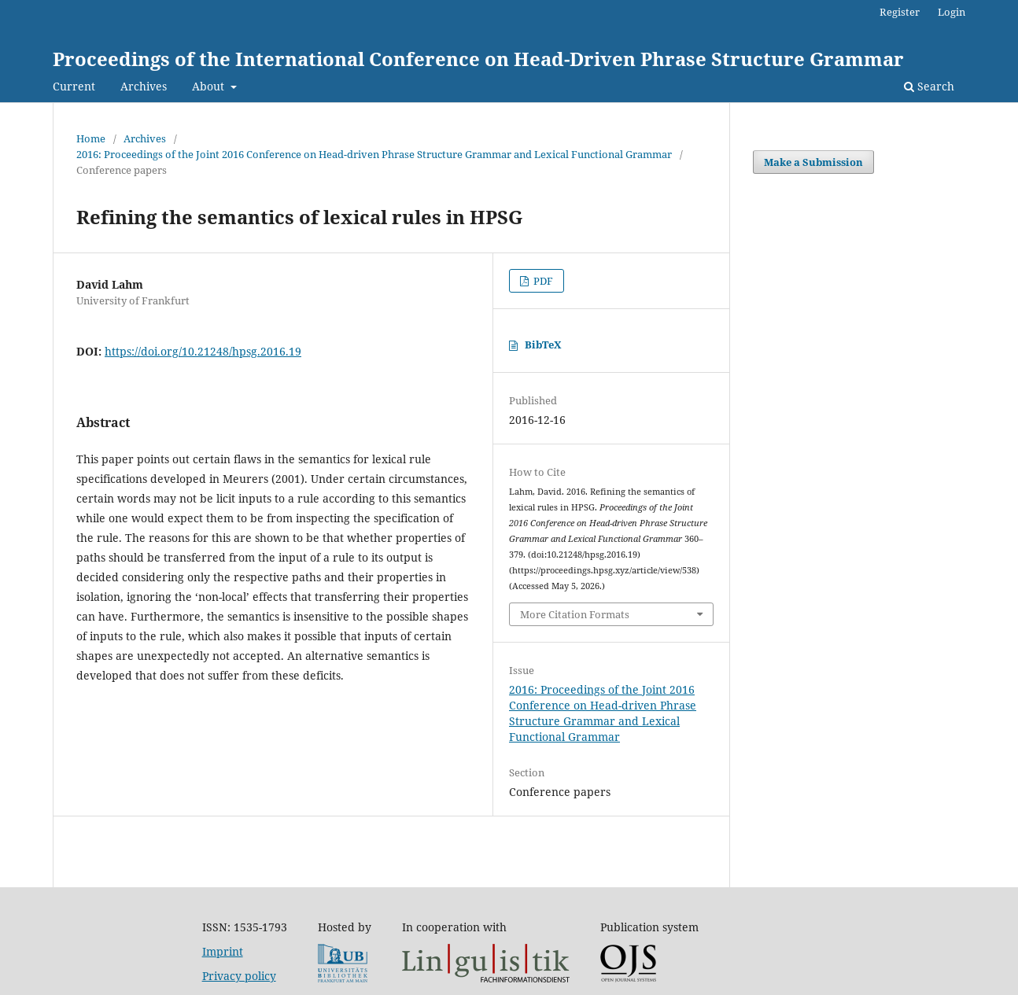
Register (900, 12)
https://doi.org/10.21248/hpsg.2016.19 (203, 351)
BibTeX (543, 344)
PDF (542, 281)
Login (951, 12)
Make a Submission (813, 162)
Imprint (222, 951)
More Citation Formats (574, 614)
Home (90, 138)
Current (74, 86)
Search (929, 86)
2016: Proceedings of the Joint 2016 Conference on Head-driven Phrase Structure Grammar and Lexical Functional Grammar (374, 154)
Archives (143, 86)
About (209, 86)
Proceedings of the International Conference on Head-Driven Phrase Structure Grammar (478, 59)
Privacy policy (239, 975)
